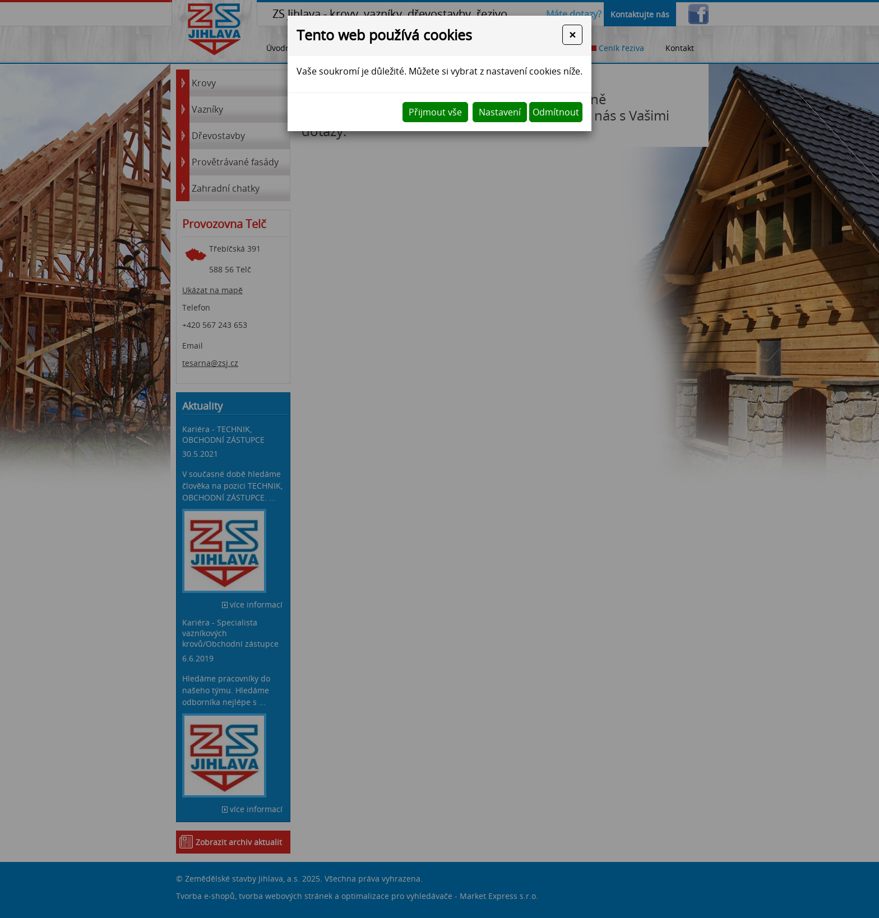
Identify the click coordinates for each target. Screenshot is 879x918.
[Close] (572, 35)
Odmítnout (556, 112)
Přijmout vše (435, 112)
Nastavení (500, 112)
